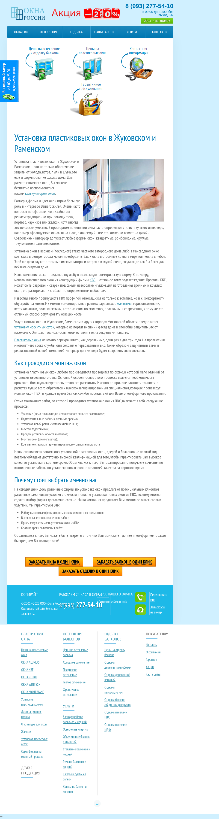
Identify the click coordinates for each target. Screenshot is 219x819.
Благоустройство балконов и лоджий (75, 719)
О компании (153, 652)
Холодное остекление (76, 662)
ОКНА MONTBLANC (32, 692)
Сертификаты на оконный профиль (32, 754)
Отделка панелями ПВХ (115, 714)
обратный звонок (157, 20)
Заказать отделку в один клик (90, 571)
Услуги (132, 32)
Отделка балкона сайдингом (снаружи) (117, 702)
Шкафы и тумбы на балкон (74, 776)
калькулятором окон (40, 193)
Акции (150, 667)
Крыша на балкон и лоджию (75, 789)
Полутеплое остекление (70, 672)
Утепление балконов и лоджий (76, 751)
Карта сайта (153, 674)
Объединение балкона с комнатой (76, 739)
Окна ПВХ (21, 32)
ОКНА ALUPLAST (31, 662)
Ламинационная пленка (31, 714)
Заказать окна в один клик (54, 562)
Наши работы (104, 32)
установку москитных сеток (34, 327)
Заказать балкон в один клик (124, 562)
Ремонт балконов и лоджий (74, 764)
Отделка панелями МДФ (115, 727)
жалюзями (124, 303)
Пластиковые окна (27, 340)
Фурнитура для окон (34, 724)
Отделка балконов (76, 34)
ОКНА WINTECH (30, 684)
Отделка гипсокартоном (113, 690)
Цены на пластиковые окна (34, 652)
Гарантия (151, 659)
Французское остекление (71, 692)
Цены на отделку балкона (114, 652)
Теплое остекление (74, 682)
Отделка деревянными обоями (117, 665)
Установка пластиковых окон (32, 702)
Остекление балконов (49, 34)
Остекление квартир (75, 729)
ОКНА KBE (27, 669)
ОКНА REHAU (29, 677)
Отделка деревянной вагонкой (117, 677)
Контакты (159, 32)
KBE (92, 279)
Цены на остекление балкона (75, 652)
